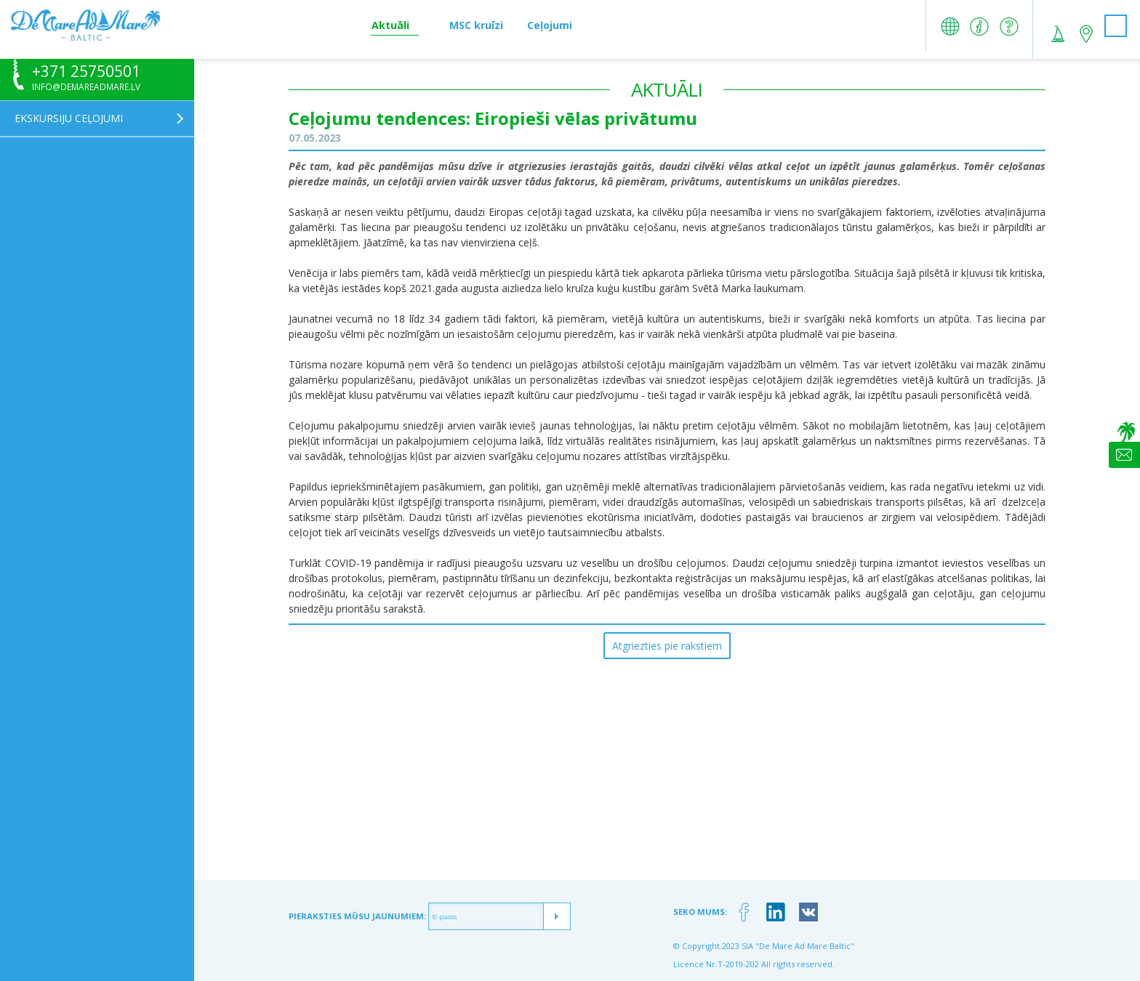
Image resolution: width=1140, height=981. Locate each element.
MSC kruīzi (476, 25)
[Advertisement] (666, 778)
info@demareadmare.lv (86, 86)
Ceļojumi (549, 25)
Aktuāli (390, 25)
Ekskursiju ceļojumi (69, 118)
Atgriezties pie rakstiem (667, 646)
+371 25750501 (86, 71)
